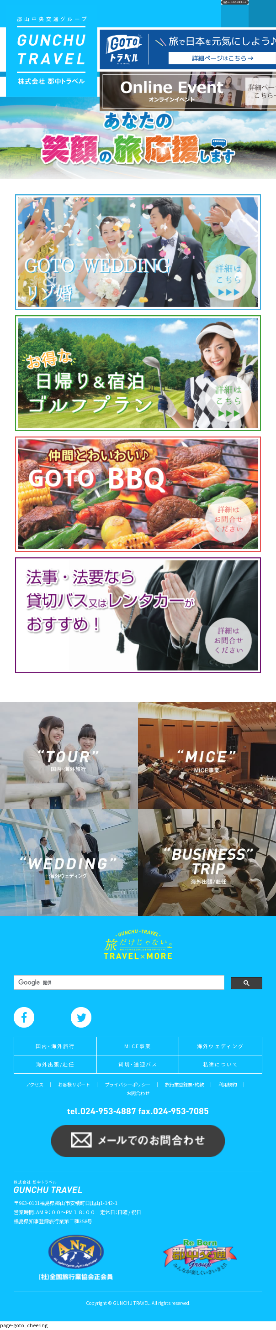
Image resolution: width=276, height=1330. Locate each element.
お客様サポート (74, 1084)
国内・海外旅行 (55, 1045)
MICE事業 (137, 1045)
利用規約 (227, 1084)
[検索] (118, 982)
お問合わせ (138, 1093)
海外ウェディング (220, 1045)
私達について (221, 1064)
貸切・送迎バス (138, 1064)
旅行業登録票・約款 (184, 1084)
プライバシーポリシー (127, 1084)
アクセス (34, 1084)
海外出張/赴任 (55, 1064)
